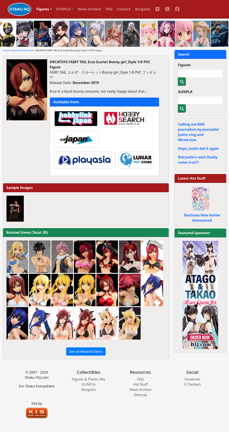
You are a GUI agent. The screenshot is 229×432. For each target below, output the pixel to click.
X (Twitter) (192, 384)
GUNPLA (185, 91)
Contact (123, 9)
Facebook (192, 379)
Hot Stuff (140, 384)
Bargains (142, 9)
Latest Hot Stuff (191, 178)
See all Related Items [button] (86, 351)
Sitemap (140, 394)
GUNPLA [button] (63, 9)
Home (6, 50)
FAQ (109, 9)
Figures (184, 65)
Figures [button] (42, 9)
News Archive (89, 9)
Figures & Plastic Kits (21, 50)
